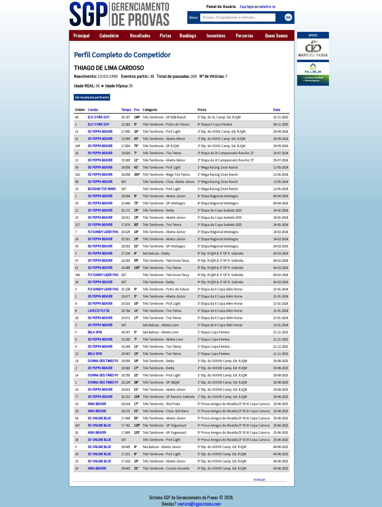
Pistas (165, 35)
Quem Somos (276, 35)
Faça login (247, 6)
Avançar (259, 479)
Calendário (109, 35)
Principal (81, 35)
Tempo (126, 110)
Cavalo (93, 110)
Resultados (140, 35)
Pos (136, 110)
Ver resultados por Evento (92, 97)
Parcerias (244, 35)
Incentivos (216, 35)
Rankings (188, 35)
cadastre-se (266, 6)
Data (276, 110)
